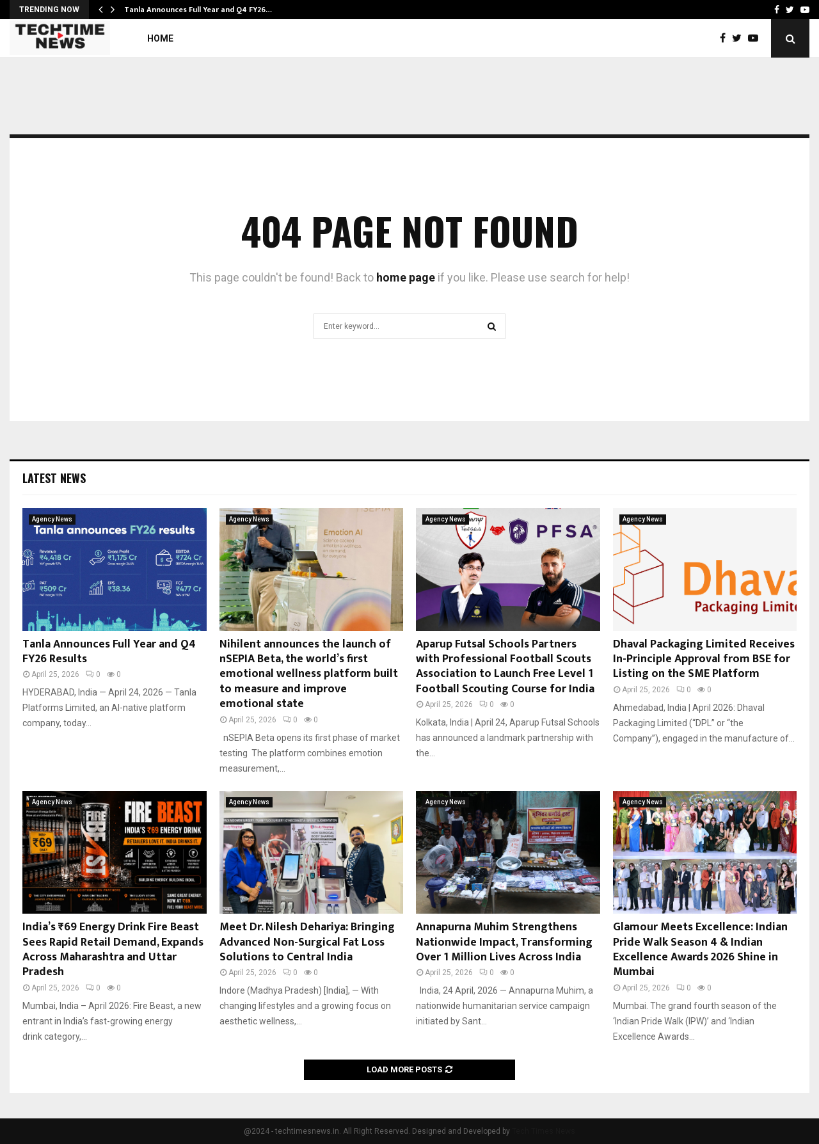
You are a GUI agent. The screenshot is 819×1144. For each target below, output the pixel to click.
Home (160, 38)
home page (405, 277)
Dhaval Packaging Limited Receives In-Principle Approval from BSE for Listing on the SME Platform (704, 659)
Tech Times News (543, 1131)
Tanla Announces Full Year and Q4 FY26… (198, 9)
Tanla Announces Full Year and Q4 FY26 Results (109, 652)
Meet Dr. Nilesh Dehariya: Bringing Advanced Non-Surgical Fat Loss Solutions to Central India (307, 942)
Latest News (54, 478)
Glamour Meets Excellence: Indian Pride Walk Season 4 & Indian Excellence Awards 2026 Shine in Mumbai (700, 949)
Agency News (52, 519)
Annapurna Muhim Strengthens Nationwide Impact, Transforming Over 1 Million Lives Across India (504, 942)
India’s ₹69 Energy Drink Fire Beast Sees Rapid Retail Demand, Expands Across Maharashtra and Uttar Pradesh (112, 949)
